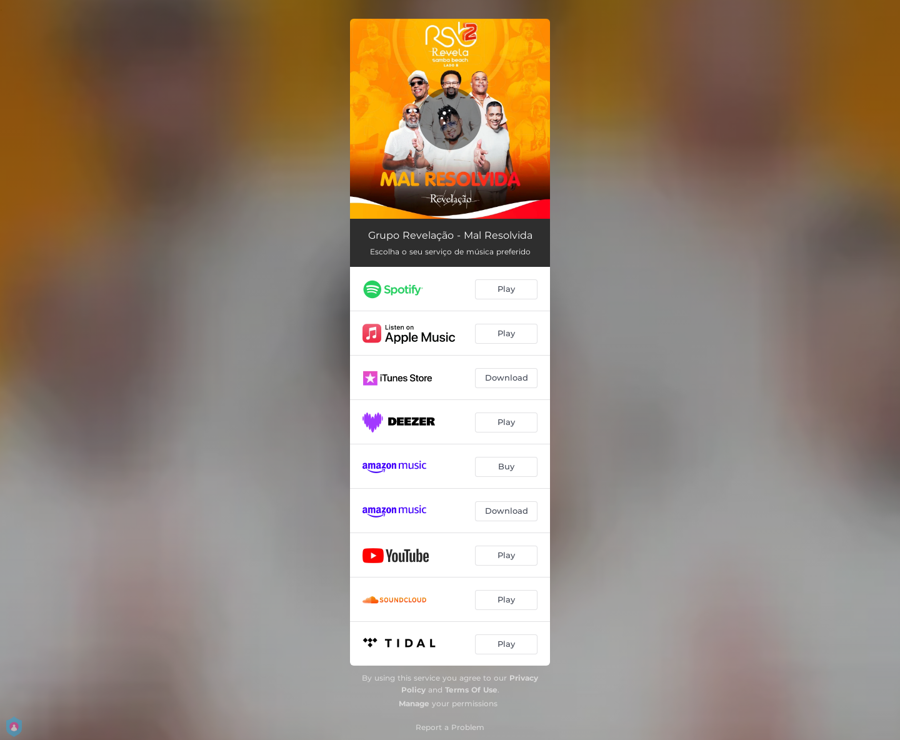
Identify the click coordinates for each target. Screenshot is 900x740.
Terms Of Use (471, 689)
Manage (414, 703)
